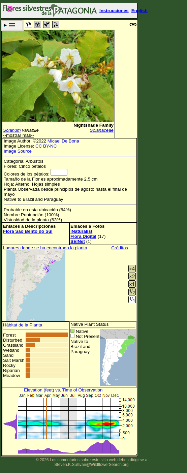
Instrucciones (114, 10)
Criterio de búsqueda (12, 25)
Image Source (18, 151)
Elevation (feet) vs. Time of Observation (63, 389)
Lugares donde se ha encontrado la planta (45, 247)
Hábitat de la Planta (22, 324)
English (139, 10)
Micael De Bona (63, 141)
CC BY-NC (46, 146)
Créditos (119, 247)
